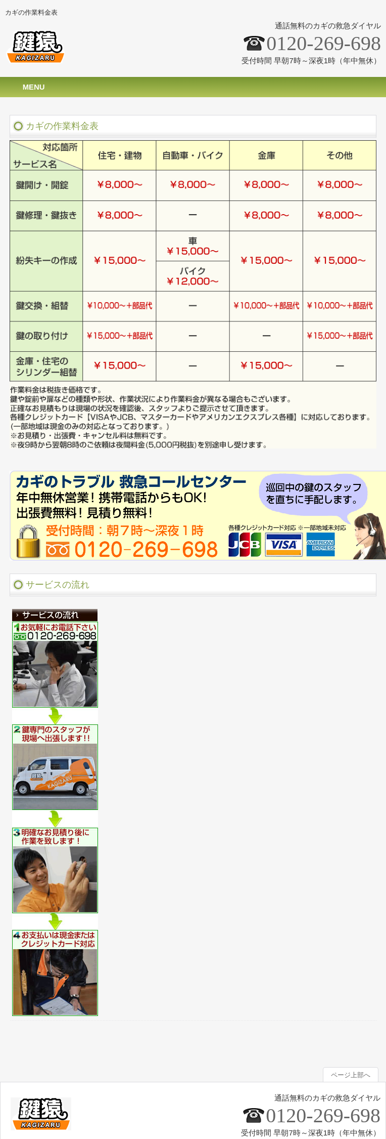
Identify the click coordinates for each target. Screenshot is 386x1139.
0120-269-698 (323, 43)
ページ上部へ (350, 1075)
